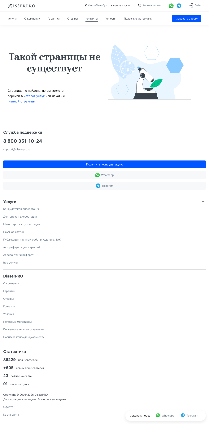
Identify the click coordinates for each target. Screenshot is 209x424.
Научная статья (13, 231)
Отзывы (72, 18)
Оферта (8, 406)
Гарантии (53, 18)
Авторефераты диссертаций (21, 247)
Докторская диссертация (20, 216)
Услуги (12, 18)
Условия (111, 18)
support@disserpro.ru (16, 149)
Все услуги (10, 262)
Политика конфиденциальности (23, 337)
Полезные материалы (138, 18)
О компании (32, 18)
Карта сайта (11, 414)
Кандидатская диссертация (21, 208)
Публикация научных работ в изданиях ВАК (32, 239)
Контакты (91, 18)
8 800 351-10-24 (22, 141)
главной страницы (21, 101)
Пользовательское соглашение (23, 329)
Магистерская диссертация (21, 224)
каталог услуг (34, 96)
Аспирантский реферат (18, 254)
